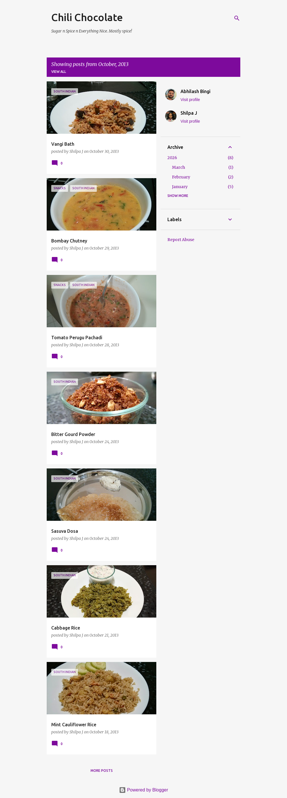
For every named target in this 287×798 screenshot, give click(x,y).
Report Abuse (180, 239)
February (181, 177)
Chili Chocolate (87, 17)
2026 (172, 157)
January (180, 186)
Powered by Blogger (143, 789)
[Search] (236, 18)
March (178, 167)
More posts (102, 770)
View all (58, 71)
